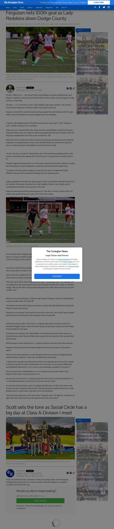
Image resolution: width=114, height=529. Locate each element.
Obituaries (39, 8)
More (64, 7)
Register (83, 2)
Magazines (49, 8)
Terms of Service (64, 259)
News (8, 8)
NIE (57, 8)
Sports (22, 8)
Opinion (29, 8)
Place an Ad (55, 2)
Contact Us (44, 2)
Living (15, 8)
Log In (76, 2)
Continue (57, 276)
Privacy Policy (68, 262)
